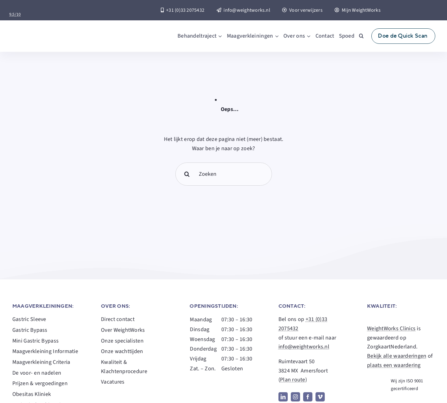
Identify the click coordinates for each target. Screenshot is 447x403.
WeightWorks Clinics (391, 328)
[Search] (186, 174)
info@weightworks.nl (303, 347)
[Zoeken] (223, 174)
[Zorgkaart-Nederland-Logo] (45, 8)
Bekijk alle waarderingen (396, 356)
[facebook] (307, 396)
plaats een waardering (394, 365)
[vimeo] (320, 396)
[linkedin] (283, 396)
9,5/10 (15, 14)
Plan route (292, 380)
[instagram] (295, 396)
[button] (361, 36)
